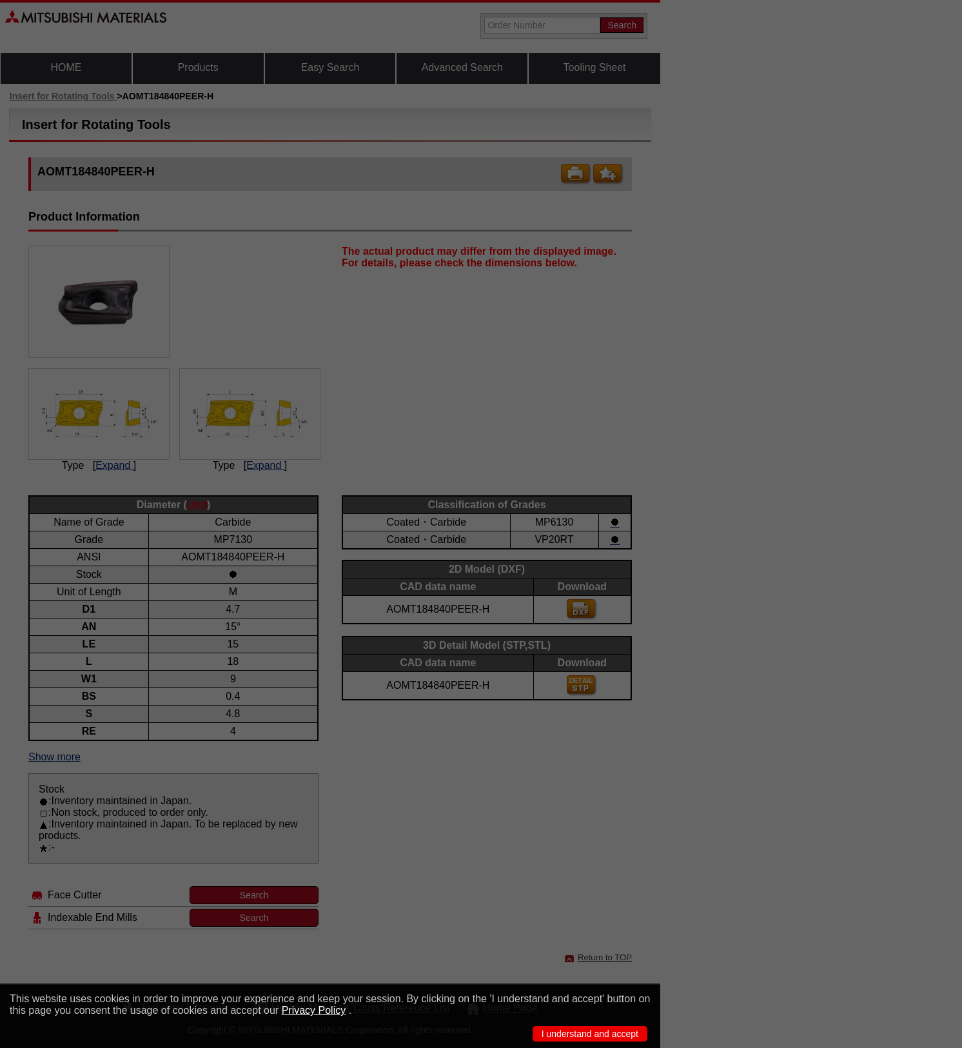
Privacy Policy (314, 1010)
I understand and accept (590, 1034)
